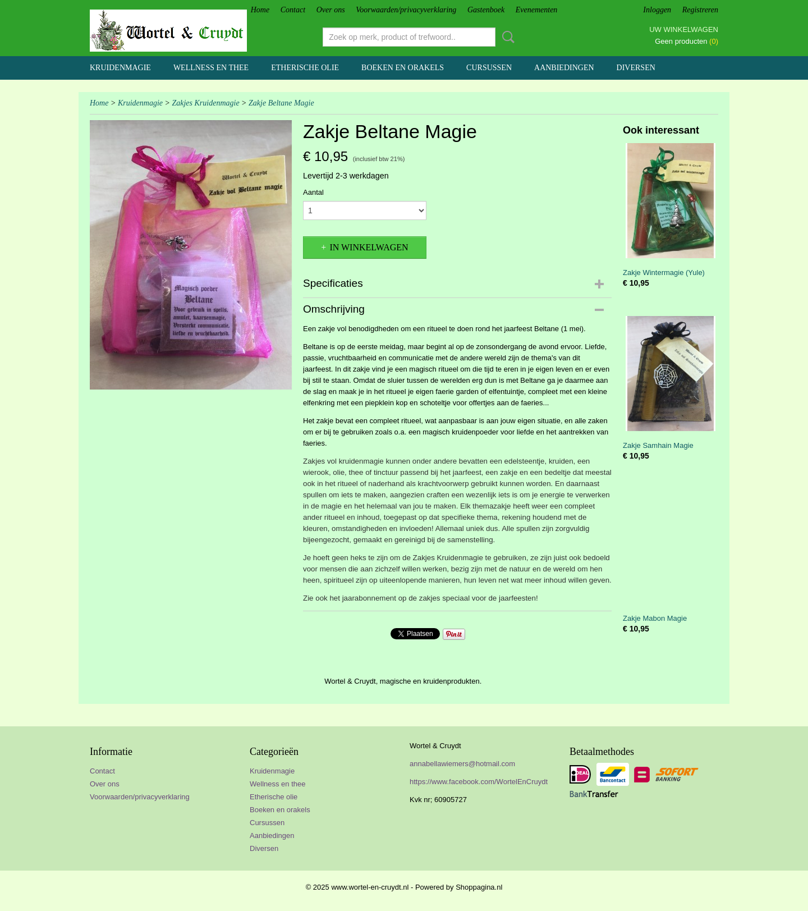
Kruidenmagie (120, 67)
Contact (293, 10)
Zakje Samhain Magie (658, 445)
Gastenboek (485, 10)
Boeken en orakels (402, 67)
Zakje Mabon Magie (655, 618)
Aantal (313, 192)
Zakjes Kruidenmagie (205, 103)
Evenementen (537, 10)
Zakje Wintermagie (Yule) (664, 272)
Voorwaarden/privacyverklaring (406, 10)
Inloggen (657, 10)
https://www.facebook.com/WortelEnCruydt (479, 781)
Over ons (330, 10)
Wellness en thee (211, 67)
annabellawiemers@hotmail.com (462, 763)
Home (260, 10)
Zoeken (506, 37)
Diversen (636, 67)
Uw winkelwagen (683, 29)
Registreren (700, 10)
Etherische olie (305, 67)
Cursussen (489, 67)
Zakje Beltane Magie (281, 103)
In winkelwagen (368, 247)
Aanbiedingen (564, 67)
